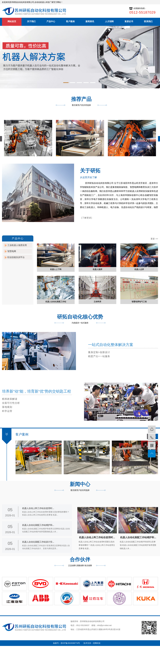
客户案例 (70, 21)
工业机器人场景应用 (17, 245)
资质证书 (129, 21)
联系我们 (148, 21)
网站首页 (12, 21)
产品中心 (51, 21)
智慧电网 (11, 251)
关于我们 (31, 21)
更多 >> (154, 239)
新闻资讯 (90, 21)
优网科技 (96, 643)
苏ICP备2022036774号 (72, 643)
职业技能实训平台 (16, 257)
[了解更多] (86, 218)
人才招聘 (109, 21)
